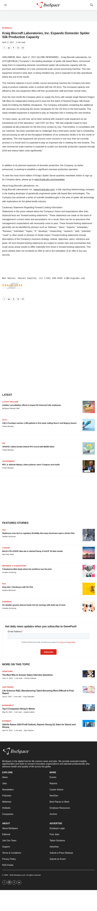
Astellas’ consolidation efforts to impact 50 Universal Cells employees (31, 405)
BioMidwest (7, 28)
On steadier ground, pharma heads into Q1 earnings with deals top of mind (33, 605)
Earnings (7, 602)
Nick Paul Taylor (8, 554)
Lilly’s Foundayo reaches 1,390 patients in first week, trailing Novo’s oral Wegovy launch (39, 423)
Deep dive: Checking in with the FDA (17, 587)
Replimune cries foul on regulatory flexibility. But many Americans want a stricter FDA (38, 533)
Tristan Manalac (8, 426)
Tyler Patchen (29, 730)
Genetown (7, 671)
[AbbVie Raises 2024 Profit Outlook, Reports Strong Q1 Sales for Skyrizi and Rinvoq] (89, 723)
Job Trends (8, 687)
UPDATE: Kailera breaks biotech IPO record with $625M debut (28, 447)
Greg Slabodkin (28, 697)
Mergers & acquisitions (14, 566)
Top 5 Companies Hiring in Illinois (18, 709)
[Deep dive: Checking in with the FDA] (89, 589)
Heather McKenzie (9, 536)
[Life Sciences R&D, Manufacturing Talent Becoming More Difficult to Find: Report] (89, 689)
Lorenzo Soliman (30, 678)
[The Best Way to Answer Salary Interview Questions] (89, 673)
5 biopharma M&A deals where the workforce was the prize (27, 569)
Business (6, 721)
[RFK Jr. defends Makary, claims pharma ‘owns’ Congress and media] (89, 466)
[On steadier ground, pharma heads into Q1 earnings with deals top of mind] (89, 607)
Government (8, 461)
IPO (3, 443)
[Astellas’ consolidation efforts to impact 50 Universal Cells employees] (89, 407)
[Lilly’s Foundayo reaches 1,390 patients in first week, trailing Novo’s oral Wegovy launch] (89, 425)
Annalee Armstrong (9, 572)
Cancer (6, 548)
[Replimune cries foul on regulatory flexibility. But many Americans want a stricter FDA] (89, 535)
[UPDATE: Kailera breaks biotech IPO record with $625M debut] (89, 448)
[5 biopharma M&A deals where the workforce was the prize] (89, 571)
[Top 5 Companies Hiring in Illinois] (89, 707)
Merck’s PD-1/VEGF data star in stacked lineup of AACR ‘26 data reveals (32, 551)
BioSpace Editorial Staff (10, 408)
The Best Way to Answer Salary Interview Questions (27, 675)
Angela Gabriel (28, 712)
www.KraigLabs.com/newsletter (49, 179)
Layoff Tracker (10, 402)
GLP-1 (4, 420)
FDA (4, 530)
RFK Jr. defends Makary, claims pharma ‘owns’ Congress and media (31, 465)
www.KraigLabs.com (44, 189)
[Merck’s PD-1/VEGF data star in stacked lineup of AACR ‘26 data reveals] (89, 553)
